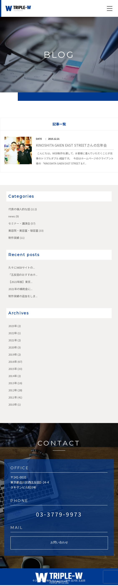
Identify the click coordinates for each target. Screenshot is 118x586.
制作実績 (13, 238)
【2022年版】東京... (20, 282)
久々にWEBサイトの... (21, 267)
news (11, 216)
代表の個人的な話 (19, 209)
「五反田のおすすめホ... (22, 275)
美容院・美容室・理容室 (23, 231)
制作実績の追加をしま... (22, 296)
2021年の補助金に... (20, 289)
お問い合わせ (59, 542)
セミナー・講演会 (19, 223)
